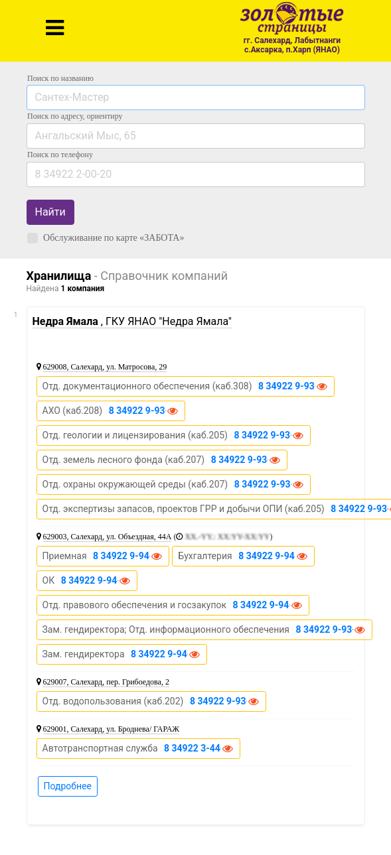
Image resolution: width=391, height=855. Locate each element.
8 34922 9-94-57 (268, 605)
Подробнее (68, 786)
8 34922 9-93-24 (331, 629)
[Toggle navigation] (54, 28)
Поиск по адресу (74, 116)
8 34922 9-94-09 (166, 654)
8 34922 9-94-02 (128, 556)
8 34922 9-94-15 (96, 580)
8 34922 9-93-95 (269, 435)
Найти (50, 212)
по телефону (60, 154)
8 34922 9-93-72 (225, 701)
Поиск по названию (60, 78)
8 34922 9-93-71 (293, 386)
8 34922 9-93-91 (246, 459)
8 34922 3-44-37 (199, 748)
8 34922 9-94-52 (273, 556)
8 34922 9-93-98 (144, 410)
